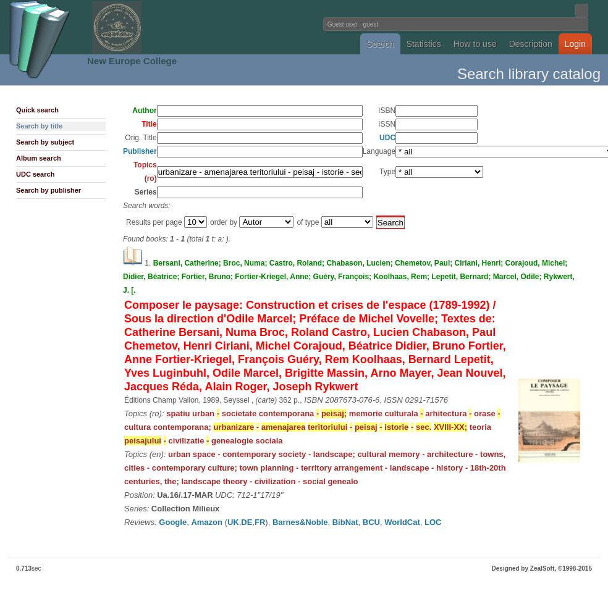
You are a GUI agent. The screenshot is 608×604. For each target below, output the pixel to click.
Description (530, 44)
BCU (371, 522)
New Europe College (132, 61)
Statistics (424, 44)
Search (380, 44)
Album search (38, 158)
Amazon (206, 522)
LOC (432, 522)
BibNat (345, 522)
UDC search (35, 174)
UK (233, 522)
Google (173, 522)
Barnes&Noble (300, 522)
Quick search (37, 110)
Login (575, 44)
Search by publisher (48, 190)
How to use (475, 44)
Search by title (39, 126)
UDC (387, 137)
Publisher (140, 151)
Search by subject (45, 142)
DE (246, 522)
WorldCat (402, 522)
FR (260, 522)
